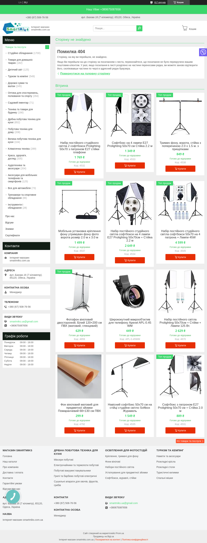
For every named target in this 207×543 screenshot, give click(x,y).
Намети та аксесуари (168, 456)
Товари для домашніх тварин (20, 61)
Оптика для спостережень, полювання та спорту (23, 94)
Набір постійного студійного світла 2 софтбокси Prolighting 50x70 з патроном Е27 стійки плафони (79, 147)
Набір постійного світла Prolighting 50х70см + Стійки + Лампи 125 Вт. (180, 322)
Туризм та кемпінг (18, 76)
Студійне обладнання (20, 53)
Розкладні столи (165, 467)
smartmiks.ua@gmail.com (24, 321)
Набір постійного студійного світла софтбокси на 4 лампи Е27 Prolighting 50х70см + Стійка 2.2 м (130, 236)
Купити (81, 172)
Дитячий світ (15, 69)
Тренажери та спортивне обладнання (22, 196)
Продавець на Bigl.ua (103, 536)
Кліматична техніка (19, 148)
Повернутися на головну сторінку (85, 73)
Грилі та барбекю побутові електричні (75, 476)
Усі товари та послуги (189, 441)
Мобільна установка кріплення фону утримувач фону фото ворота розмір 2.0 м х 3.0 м (79, 234)
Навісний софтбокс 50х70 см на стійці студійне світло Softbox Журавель (130, 408)
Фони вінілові (112, 461)
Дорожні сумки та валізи (18, 85)
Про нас (9, 216)
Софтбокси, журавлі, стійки (120, 478)
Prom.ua (120, 533)
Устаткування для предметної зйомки (126, 472)
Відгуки (9, 222)
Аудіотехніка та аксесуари (16, 167)
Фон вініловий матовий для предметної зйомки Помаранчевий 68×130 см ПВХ (79, 408)
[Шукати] (139, 28)
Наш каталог (10, 461)
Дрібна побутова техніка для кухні (24, 121)
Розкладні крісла (165, 461)
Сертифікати (12, 235)
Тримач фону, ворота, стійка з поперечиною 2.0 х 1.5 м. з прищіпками (180, 146)
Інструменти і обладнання (15, 206)
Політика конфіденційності (135, 539)
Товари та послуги (15, 47)
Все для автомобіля (19, 188)
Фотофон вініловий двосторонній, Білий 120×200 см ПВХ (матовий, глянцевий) (79, 322)
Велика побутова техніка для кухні (24, 140)
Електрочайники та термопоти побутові (76, 465)
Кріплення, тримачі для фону (122, 456)
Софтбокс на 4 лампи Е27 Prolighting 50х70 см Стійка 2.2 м (129, 144)
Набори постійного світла (119, 467)
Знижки (9, 228)
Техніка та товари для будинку (20, 111)
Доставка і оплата (13, 472)
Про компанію (10, 467)
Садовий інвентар (18, 102)
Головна (7, 456)
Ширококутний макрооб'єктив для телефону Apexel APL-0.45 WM (130, 322)
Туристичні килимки (167, 472)
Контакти (8, 478)
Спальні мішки (164, 478)
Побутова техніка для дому (20, 131)
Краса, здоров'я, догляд (17, 157)
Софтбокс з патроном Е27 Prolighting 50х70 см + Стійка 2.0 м (180, 408)
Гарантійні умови (12, 483)
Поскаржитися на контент (107, 539)
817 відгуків (160, 2)
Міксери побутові (63, 459)
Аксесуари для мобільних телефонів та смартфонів (22, 178)
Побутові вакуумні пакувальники (72, 470)
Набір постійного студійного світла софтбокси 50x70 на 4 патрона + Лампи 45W (180, 234)
